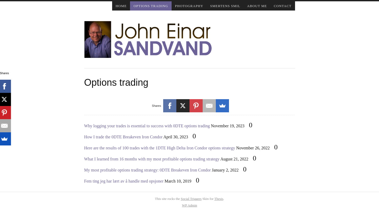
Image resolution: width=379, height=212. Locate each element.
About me (257, 6)
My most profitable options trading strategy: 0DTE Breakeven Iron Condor (147, 170)
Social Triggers (191, 199)
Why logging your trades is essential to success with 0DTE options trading (147, 126)
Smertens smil (225, 6)
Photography (189, 6)
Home (121, 6)
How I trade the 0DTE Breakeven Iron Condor (123, 137)
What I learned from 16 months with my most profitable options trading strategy (152, 159)
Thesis (218, 199)
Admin (189, 205)
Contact (282, 6)
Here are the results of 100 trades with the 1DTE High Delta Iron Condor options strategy (159, 148)
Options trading (150, 6)
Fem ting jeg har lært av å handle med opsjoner (124, 181)
